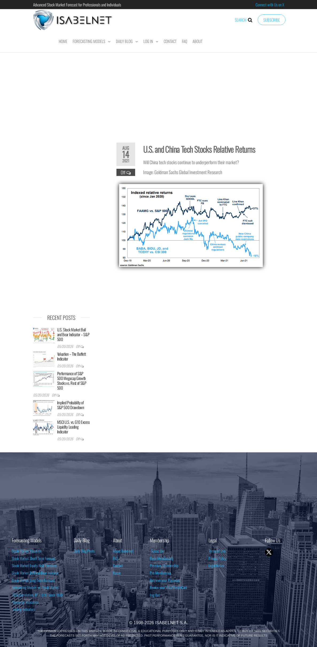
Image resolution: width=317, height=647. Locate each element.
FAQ (184, 41)
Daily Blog (124, 41)
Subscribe (271, 20)
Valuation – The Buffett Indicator (71, 356)
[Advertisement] (158, 94)
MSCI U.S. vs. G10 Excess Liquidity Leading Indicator (73, 426)
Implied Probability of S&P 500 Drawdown (70, 404)
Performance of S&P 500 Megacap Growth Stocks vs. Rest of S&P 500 (71, 380)
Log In (148, 41)
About (197, 41)
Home (63, 41)
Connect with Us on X (270, 4)
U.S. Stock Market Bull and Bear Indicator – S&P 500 (73, 334)
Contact (170, 41)
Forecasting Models (89, 41)
